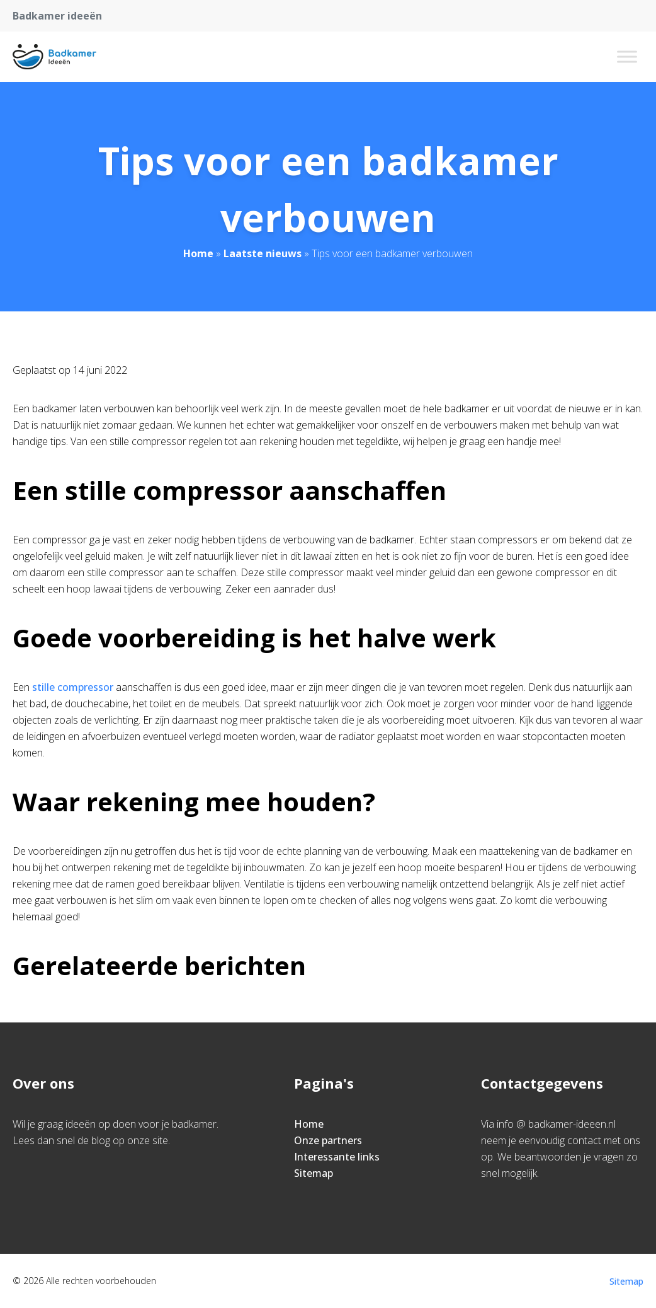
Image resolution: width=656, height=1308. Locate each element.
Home (198, 253)
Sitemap (313, 1173)
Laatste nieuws (262, 253)
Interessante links (337, 1157)
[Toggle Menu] (627, 56)
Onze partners (328, 1140)
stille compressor (72, 687)
